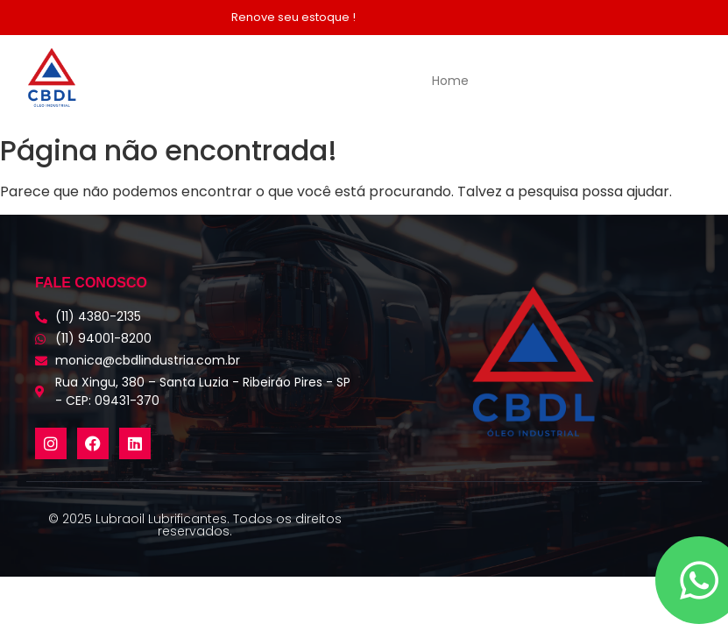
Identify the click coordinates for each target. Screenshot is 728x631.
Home (450, 80)
